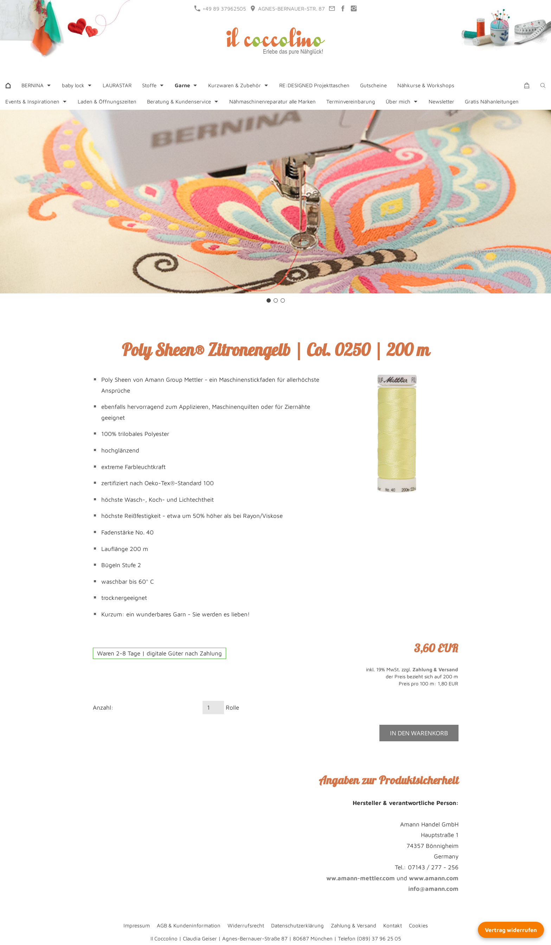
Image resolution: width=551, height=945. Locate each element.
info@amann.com (433, 888)
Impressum (136, 925)
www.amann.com (434, 878)
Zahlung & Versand (435, 669)
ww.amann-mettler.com (360, 878)
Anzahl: (103, 707)
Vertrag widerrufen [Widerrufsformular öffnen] (511, 930)
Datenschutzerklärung (297, 925)
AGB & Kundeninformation (188, 925)
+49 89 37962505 (220, 8)
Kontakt (392, 925)
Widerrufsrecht (246, 925)
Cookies (418, 925)
